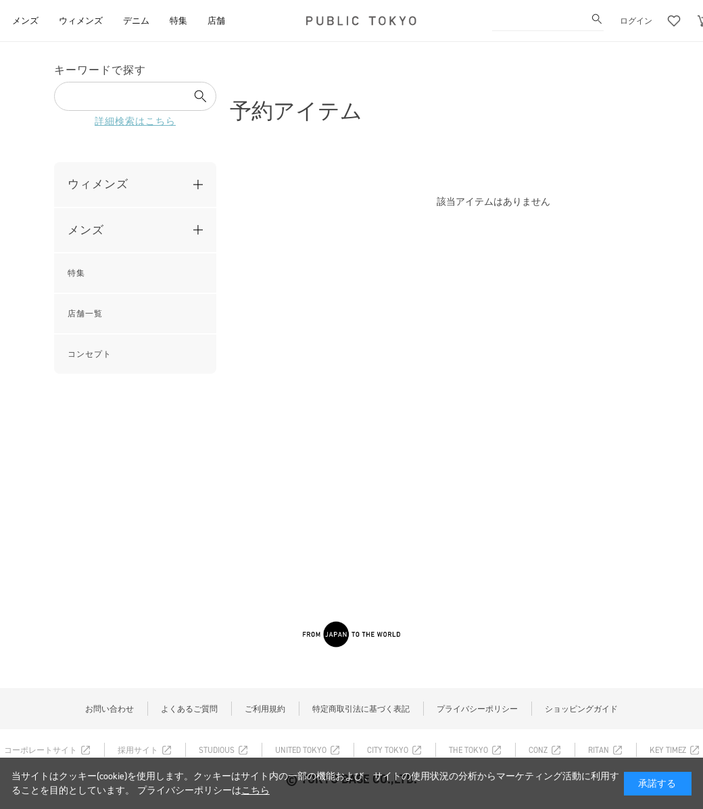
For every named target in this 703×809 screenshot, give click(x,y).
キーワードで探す (100, 70)
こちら (255, 790)
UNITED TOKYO (300, 750)
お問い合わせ (109, 709)
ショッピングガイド (581, 709)
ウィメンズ (98, 183)
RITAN (598, 750)
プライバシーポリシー (477, 709)
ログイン (636, 21)
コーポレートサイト (40, 750)
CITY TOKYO (387, 750)
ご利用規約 (265, 709)
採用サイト (138, 750)
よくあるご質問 (189, 709)
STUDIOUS (217, 750)
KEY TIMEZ (668, 750)
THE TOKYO (468, 750)
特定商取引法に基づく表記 (361, 709)
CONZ (538, 750)
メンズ (86, 229)
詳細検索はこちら (135, 121)
